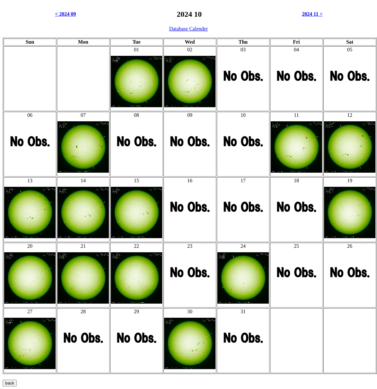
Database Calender (188, 28)
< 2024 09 (65, 14)
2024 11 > (312, 14)
